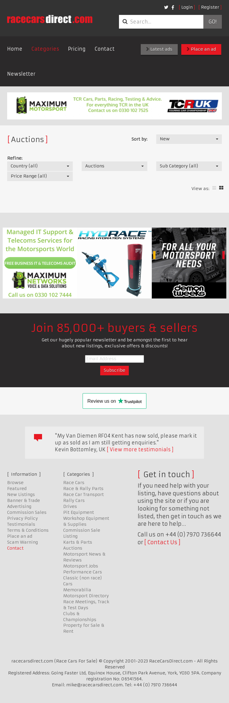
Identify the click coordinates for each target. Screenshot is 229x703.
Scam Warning (22, 542)
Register (210, 7)
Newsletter (21, 74)
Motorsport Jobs (80, 566)
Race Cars (73, 482)
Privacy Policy (22, 518)
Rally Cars (74, 500)
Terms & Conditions (28, 530)
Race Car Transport (83, 494)
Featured (17, 488)
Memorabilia (77, 589)
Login (187, 7)
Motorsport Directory (86, 595)
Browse (15, 482)
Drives (70, 506)
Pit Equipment (78, 512)
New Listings (21, 494)
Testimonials (21, 524)
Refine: (14, 158)
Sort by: (139, 139)
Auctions (72, 548)
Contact (104, 49)
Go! (212, 22)
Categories (45, 49)
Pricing (77, 49)
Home (14, 49)
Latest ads (159, 49)
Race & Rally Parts (83, 488)
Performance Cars (82, 572)
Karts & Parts (77, 542)
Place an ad (201, 49)
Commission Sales (27, 512)
